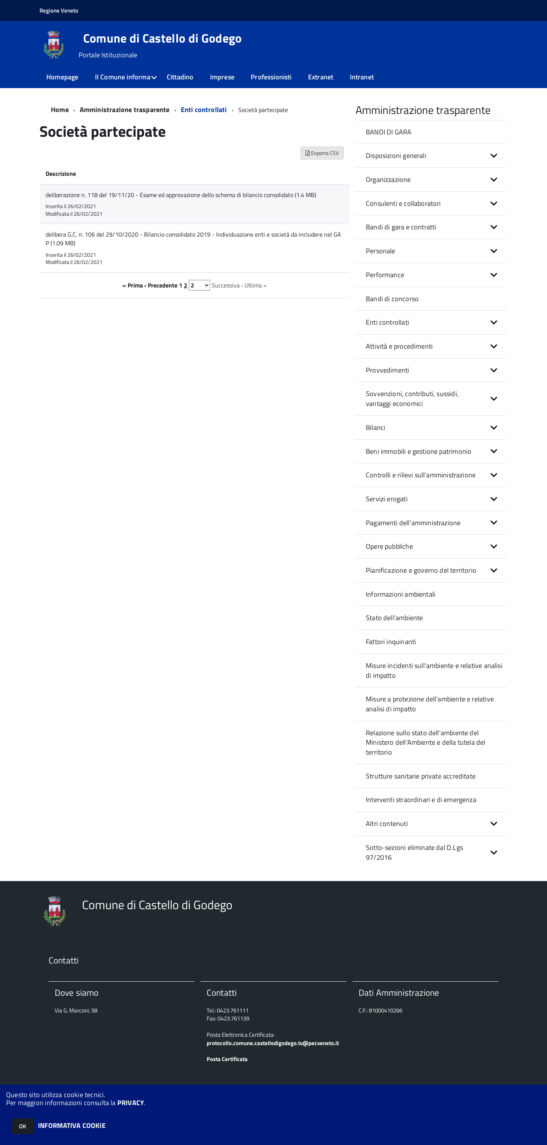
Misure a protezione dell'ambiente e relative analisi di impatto (430, 704)
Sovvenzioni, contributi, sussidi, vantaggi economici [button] (412, 399)
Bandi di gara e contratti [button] (401, 227)
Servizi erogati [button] (387, 499)
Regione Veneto (59, 10)
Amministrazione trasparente (125, 109)
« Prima (132, 285)
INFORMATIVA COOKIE (72, 1125)
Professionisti (271, 77)
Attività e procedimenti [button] (399, 346)
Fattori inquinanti (391, 641)
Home (60, 109)
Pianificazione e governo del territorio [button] (421, 570)
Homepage (62, 77)
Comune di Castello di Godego (162, 38)
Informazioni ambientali (400, 594)
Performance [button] (385, 275)
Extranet (320, 77)
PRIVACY (130, 1103)
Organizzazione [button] (388, 179)
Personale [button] (380, 251)
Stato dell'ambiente (394, 618)
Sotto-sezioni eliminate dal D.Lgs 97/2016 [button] (414, 852)
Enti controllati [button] (387, 322)
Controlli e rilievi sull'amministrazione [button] (421, 475)
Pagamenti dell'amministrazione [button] (413, 523)
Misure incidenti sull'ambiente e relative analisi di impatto (434, 670)
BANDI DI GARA (388, 132)
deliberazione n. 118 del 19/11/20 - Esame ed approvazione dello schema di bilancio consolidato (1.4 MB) (181, 194)
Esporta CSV (322, 153)
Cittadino (180, 77)
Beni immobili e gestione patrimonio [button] (418, 451)
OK (22, 1126)
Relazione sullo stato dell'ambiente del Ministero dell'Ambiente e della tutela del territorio (425, 742)
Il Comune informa (122, 77)
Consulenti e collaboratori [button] (403, 203)
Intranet (362, 77)
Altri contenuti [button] (387, 823)
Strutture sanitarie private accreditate (421, 776)
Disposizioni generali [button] (396, 155)
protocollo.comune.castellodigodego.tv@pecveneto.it (273, 1043)
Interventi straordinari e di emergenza (421, 799)
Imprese (222, 77)
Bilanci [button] (375, 427)
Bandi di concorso (392, 299)
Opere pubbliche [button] (389, 546)
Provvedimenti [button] (387, 370)
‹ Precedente (160, 285)
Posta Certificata (227, 1059)
